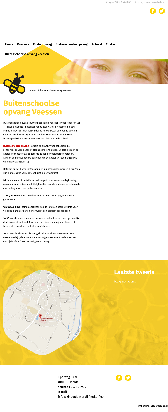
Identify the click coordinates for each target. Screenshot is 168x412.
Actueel (97, 44)
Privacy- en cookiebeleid (150, 2)
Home (9, 44)
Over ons (23, 44)
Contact (111, 44)
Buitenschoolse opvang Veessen (27, 54)
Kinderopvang (42, 44)
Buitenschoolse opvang (72, 44)
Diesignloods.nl (159, 406)
